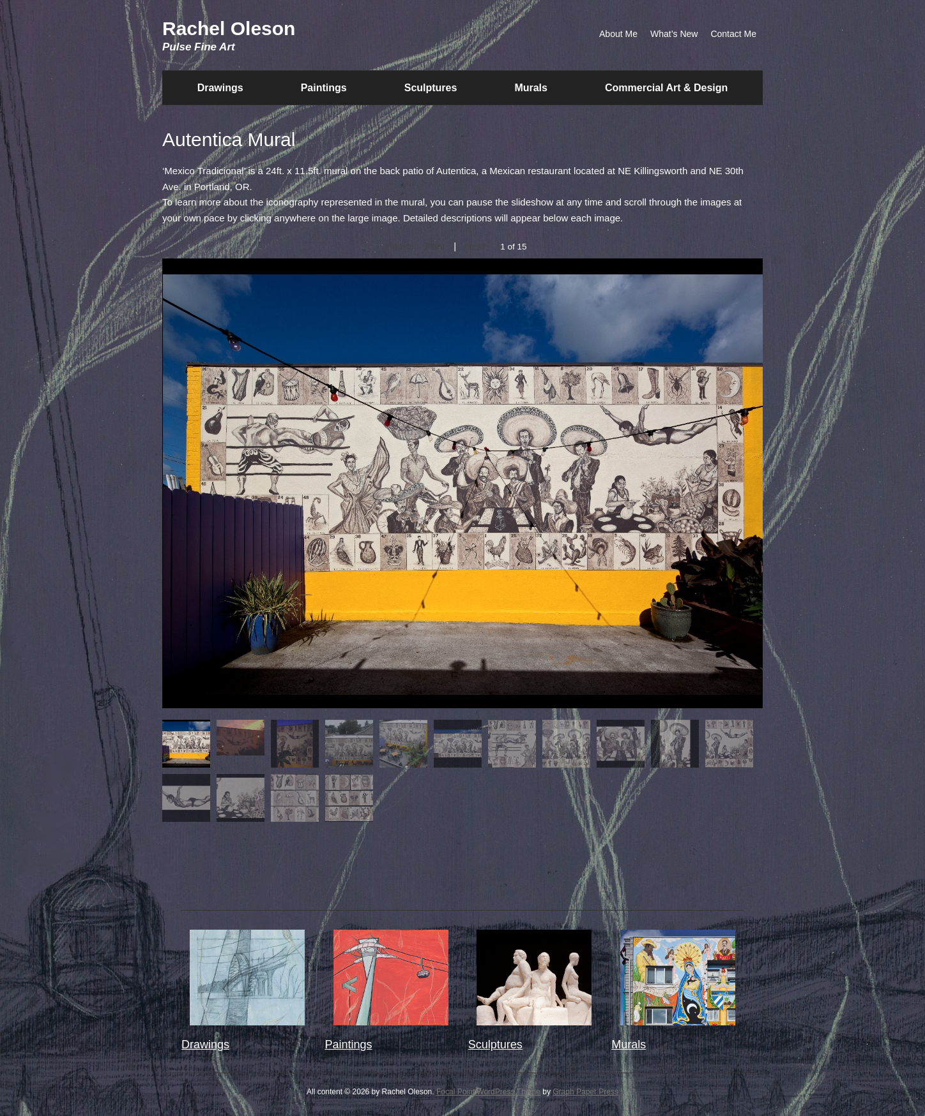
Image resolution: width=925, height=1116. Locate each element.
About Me (618, 34)
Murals (530, 87)
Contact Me (733, 34)
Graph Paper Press (585, 1091)
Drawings (220, 87)
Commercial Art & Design (666, 87)
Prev (435, 246)
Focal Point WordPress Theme (488, 1091)
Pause (399, 246)
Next (475, 246)
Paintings (324, 87)
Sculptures (430, 87)
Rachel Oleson (228, 28)
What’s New (674, 34)
